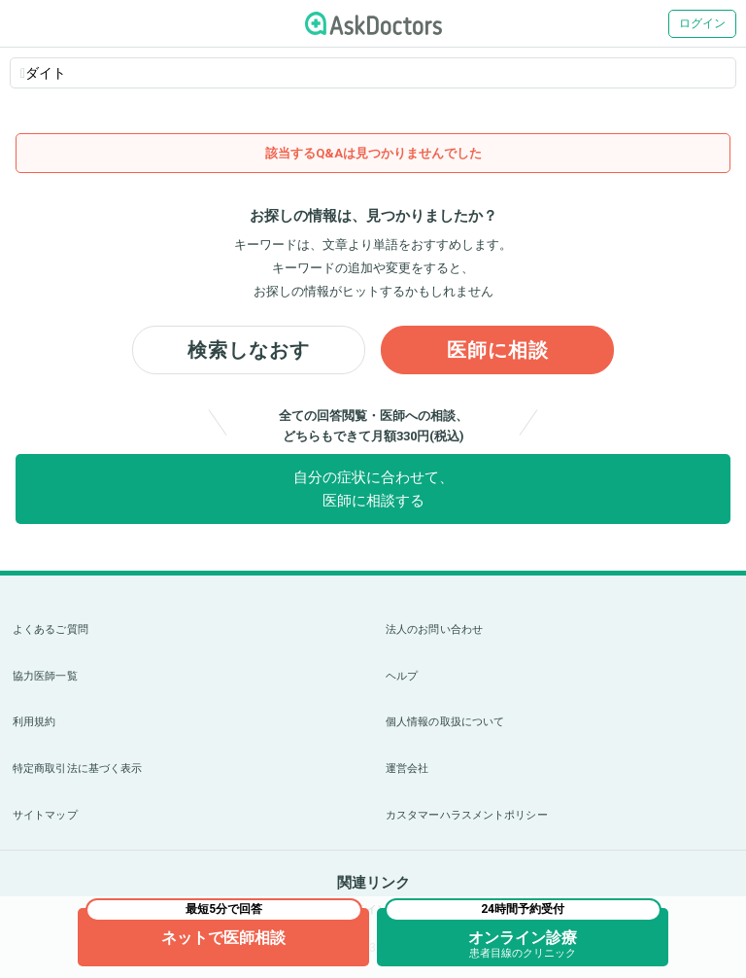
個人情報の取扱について (445, 722)
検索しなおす (248, 350)
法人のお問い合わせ (434, 629)
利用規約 (34, 722)
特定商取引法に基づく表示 (77, 768)
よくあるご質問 (50, 629)
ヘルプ (402, 676)
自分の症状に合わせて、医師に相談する (373, 489)
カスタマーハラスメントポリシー (467, 815)
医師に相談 (498, 350)
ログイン (702, 23)
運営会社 (407, 768)
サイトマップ (45, 815)
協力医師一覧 (45, 676)
